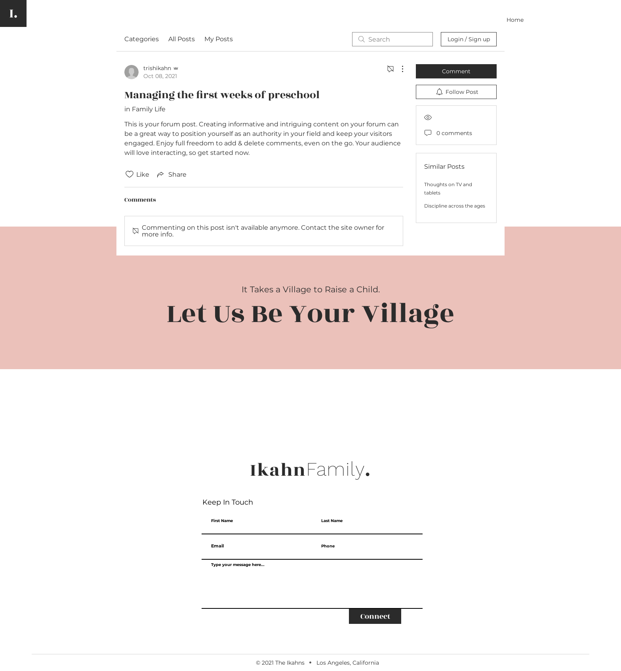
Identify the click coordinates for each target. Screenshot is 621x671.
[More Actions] (398, 69)
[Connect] (375, 616)
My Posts (218, 39)
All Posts (181, 39)
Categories (141, 39)
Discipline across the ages (454, 206)
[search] (392, 39)
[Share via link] (171, 174)
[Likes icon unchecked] (129, 174)
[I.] (13, 13)
